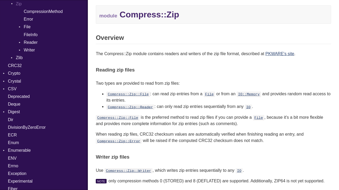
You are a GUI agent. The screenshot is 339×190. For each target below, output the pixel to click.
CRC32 (15, 65)
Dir (10, 119)
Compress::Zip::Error (118, 141)
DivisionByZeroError (27, 127)
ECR (12, 135)
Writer (29, 50)
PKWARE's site (279, 53)
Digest (14, 112)
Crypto (14, 73)
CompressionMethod (43, 11)
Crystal (14, 81)
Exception (17, 173)
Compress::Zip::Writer (128, 171)
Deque (14, 104)
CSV (12, 89)
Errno (13, 166)
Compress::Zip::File (128, 94)
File (27, 27)
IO (248, 107)
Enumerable (19, 150)
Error (28, 19)
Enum (13, 142)
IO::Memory (249, 94)
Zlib (19, 57)
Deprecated (19, 96)
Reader (30, 42)
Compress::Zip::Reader (130, 107)
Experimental (20, 181)
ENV (12, 158)
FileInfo (30, 34)
